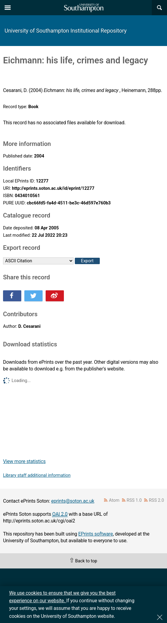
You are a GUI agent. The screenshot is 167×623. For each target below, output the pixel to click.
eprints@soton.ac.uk (72, 501)
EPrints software (95, 534)
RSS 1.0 (134, 500)
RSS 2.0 (156, 500)
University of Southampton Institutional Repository (66, 30)
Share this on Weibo (55, 295)
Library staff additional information (37, 475)
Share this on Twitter (33, 295)
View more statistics (24, 461)
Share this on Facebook (12, 295)
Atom (114, 500)
